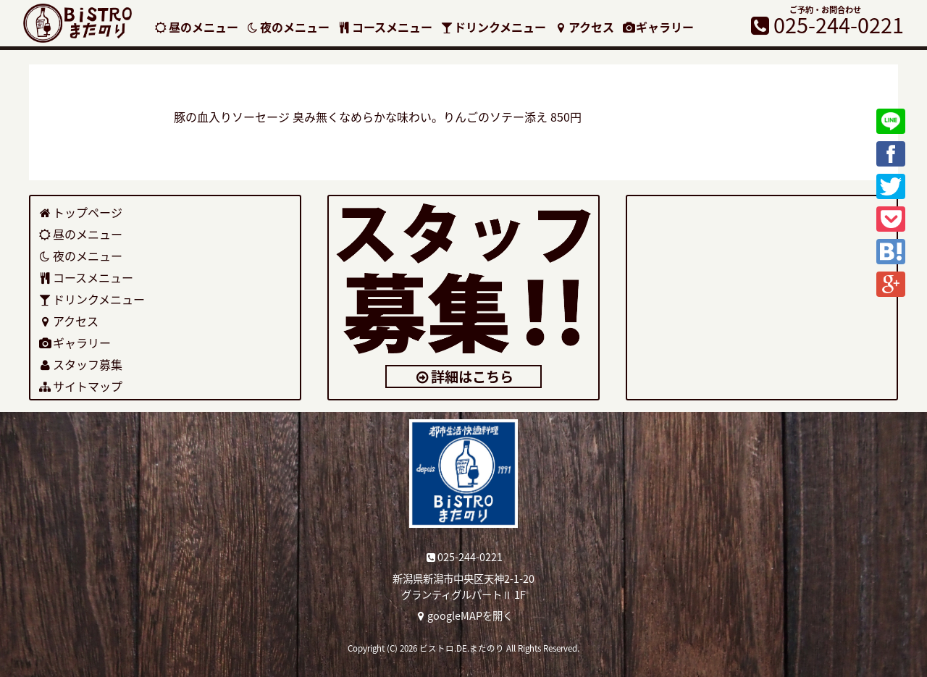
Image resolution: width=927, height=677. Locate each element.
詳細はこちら (464, 376)
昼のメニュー (196, 26)
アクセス (583, 26)
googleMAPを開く (463, 615)
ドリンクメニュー (493, 26)
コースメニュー (384, 26)
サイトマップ (80, 386)
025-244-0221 (463, 557)
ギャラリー (658, 26)
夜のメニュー (288, 26)
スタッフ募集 (80, 364)
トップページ (80, 212)
